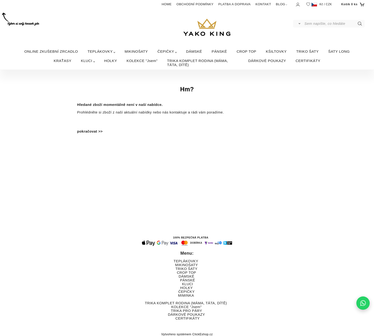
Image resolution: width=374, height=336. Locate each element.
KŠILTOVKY (276, 51)
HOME (167, 4)
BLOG (280, 4)
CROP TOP (246, 51)
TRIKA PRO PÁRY (186, 311)
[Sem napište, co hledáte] (334, 23)
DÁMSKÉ (194, 51)
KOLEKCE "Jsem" (142, 61)
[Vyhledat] (298, 23)
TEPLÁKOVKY (100, 51)
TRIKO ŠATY (307, 51)
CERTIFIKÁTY (308, 61)
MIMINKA (186, 295)
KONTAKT (263, 4)
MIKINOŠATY (136, 51)
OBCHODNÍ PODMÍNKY (195, 4)
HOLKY (110, 61)
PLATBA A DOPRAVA (234, 4)
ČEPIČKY (165, 51)
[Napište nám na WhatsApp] (363, 303)
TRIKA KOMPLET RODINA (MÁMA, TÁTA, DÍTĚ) (197, 63)
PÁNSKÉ (219, 51)
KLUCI (86, 61)
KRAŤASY (62, 61)
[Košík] (352, 4)
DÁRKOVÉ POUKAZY (267, 61)
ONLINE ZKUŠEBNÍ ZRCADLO (51, 51)
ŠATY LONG (339, 51)
